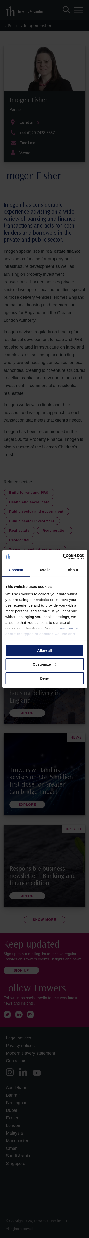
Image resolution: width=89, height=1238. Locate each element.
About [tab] (73, 570)
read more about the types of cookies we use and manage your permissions (41, 634)
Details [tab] (45, 570)
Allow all (44, 650)
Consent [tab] (16, 570)
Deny (44, 678)
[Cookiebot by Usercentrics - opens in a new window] (63, 557)
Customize (44, 664)
